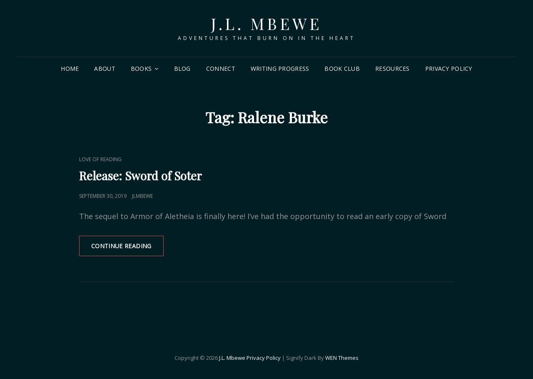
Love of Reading (100, 159)
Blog (182, 68)
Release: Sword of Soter (140, 175)
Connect (220, 68)
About (104, 68)
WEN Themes (342, 358)
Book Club (342, 68)
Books (141, 68)
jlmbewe (142, 195)
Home (70, 68)
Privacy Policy (448, 68)
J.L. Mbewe (266, 23)
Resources (392, 68)
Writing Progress (280, 68)
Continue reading (127, 249)
